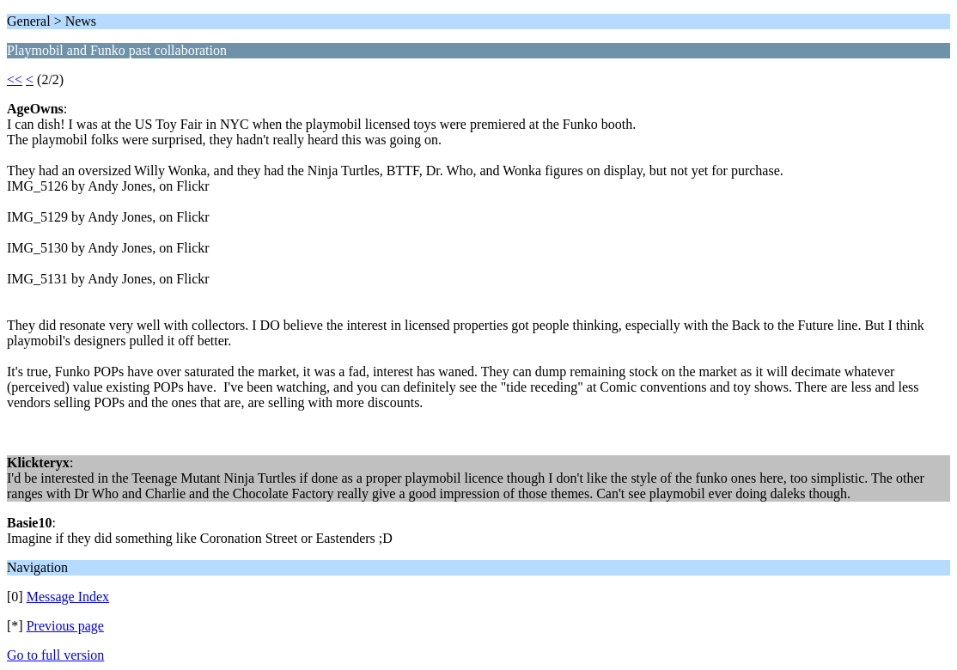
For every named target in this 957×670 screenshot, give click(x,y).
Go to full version (55, 655)
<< (14, 79)
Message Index (68, 596)
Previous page (65, 625)
